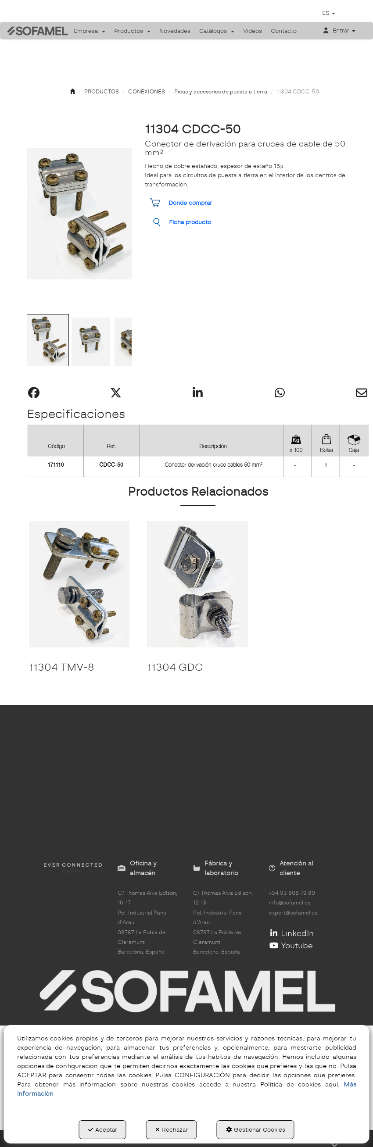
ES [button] (328, 12)
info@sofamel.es (289, 903)
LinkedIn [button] (291, 933)
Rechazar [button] (171, 1129)
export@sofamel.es (293, 913)
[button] (31, 30)
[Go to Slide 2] (91, 342)
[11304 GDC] (197, 584)
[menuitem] (89, 30)
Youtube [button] (291, 945)
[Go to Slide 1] (48, 340)
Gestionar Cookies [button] (255, 1129)
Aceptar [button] (102, 1129)
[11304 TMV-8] (79, 584)
